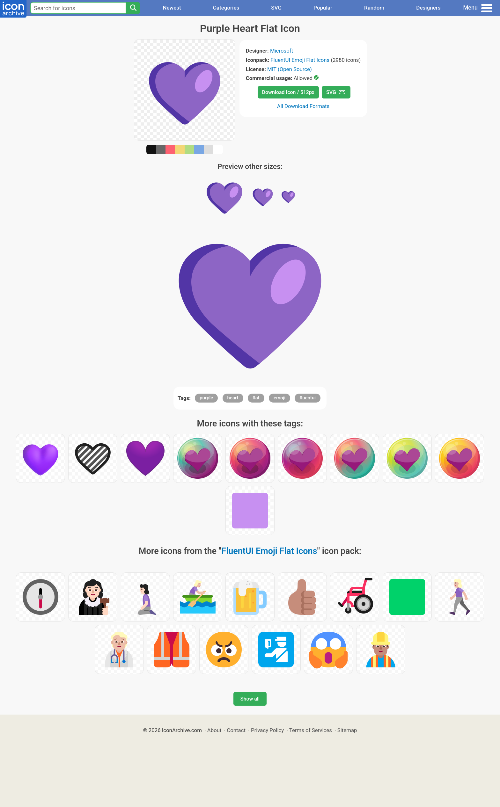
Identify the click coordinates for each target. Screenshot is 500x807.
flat (256, 398)
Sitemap (347, 730)
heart (233, 398)
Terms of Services (310, 730)
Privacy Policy (267, 730)
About (214, 730)
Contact (236, 730)
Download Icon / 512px (288, 92)
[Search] (133, 8)
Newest (172, 7)
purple (206, 398)
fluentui (307, 398)
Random (374, 7)
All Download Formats (303, 106)
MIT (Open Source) (289, 69)
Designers (428, 7)
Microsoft (281, 50)
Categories (226, 7)
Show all (250, 699)
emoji (279, 398)
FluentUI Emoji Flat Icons (299, 60)
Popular (322, 7)
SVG (276, 7)
